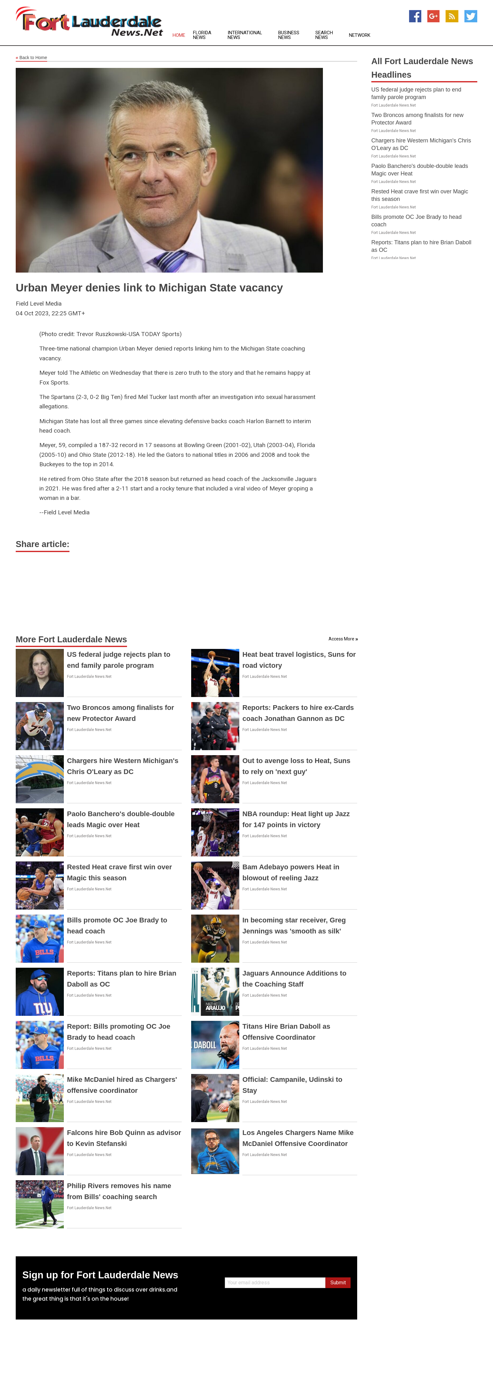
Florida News (202, 35)
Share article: (42, 544)
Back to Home (31, 58)
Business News (288, 35)
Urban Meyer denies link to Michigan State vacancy (149, 287)
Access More (341, 638)
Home (179, 35)
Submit (338, 1283)
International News (245, 35)
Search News (324, 35)
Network (359, 35)
